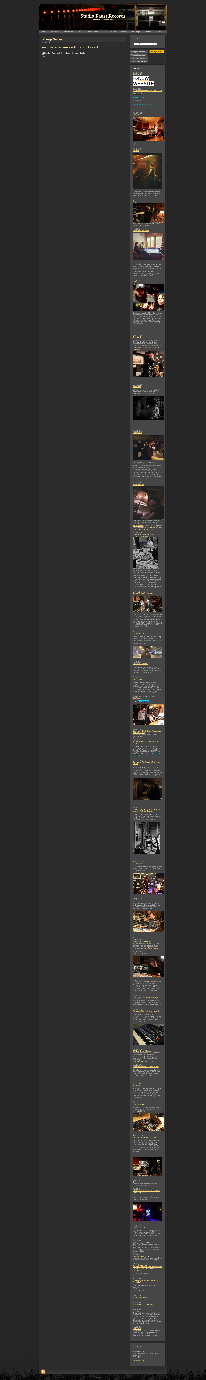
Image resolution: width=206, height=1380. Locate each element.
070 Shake (137, 282)
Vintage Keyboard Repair (142, 941)
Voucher (136, 115)
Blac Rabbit (137, 337)
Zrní (134, 1182)
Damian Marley (138, 633)
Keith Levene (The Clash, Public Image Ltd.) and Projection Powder (147, 810)
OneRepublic (137, 679)
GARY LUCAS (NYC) (140, 953)
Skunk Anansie (138, 485)
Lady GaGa (137, 1329)
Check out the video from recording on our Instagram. (147, 528)
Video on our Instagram (141, 478)
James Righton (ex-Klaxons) (143, 593)
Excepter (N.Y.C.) (139, 1104)
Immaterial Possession (141, 231)
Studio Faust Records (103, 16)
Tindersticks (137, 387)
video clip (145, 195)
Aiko (134, 202)
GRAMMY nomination (140, 664)
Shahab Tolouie (138, 863)
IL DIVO (136, 1311)
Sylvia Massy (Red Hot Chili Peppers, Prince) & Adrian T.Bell (146, 535)
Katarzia (136, 151)
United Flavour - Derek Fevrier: (144, 1304)
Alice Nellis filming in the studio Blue (146, 997)
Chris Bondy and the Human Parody (146, 1067)
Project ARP (137, 1085)
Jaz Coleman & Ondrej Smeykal (144, 1137)
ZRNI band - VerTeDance (142, 1051)
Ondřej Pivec (137, 433)
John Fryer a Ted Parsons (142, 1242)
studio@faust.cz (138, 1360)
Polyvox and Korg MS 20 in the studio (146, 1011)
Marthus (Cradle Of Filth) (142, 1256)
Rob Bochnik (137, 900)
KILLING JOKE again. (141, 1297)
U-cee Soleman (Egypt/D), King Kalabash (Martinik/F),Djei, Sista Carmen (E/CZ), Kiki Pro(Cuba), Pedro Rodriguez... (147, 1267)
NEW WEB (137, 75)
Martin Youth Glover (140, 1227)
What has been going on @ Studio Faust (147, 91)
